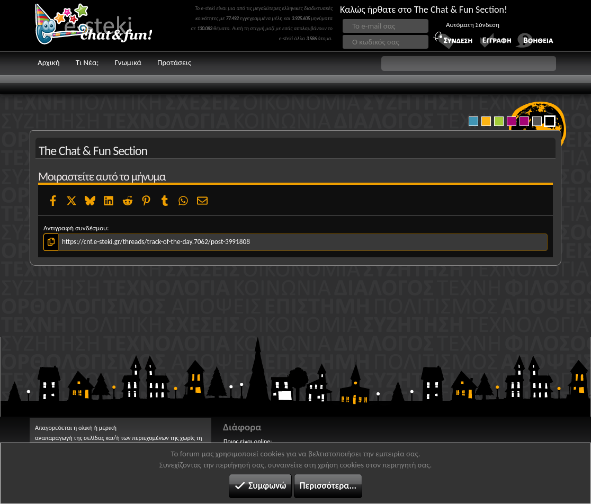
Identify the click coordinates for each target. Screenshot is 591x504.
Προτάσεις (174, 62)
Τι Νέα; (87, 62)
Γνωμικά (127, 62)
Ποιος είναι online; (247, 441)
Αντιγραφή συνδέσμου (75, 228)
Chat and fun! (101, 25)
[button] (468, 63)
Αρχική (49, 62)
